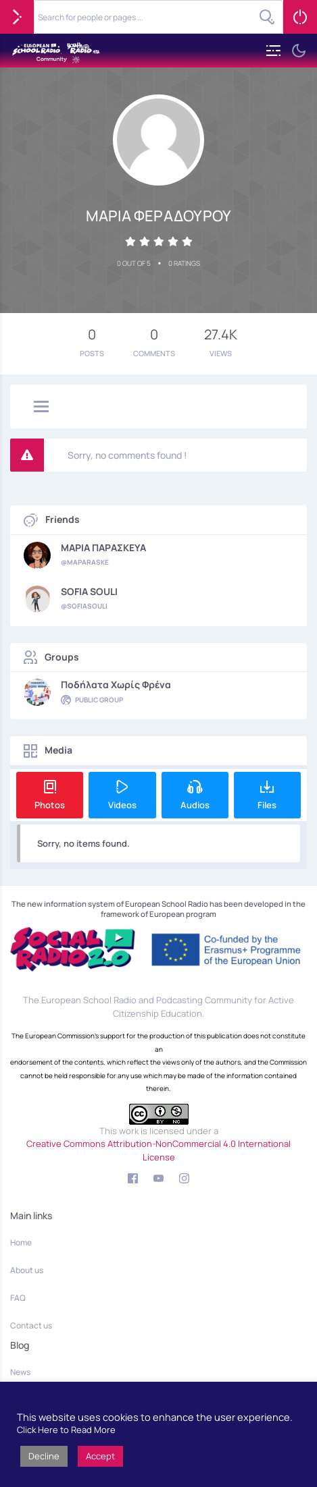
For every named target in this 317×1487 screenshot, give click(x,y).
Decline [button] (43, 1456)
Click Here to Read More (66, 1430)
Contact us (31, 1325)
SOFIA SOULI (89, 591)
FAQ (18, 1297)
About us (26, 1270)
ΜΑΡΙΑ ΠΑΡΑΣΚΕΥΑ (103, 547)
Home (21, 1242)
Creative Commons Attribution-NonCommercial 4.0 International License (158, 1150)
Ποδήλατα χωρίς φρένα (116, 684)
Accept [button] (100, 1456)
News (20, 1372)
